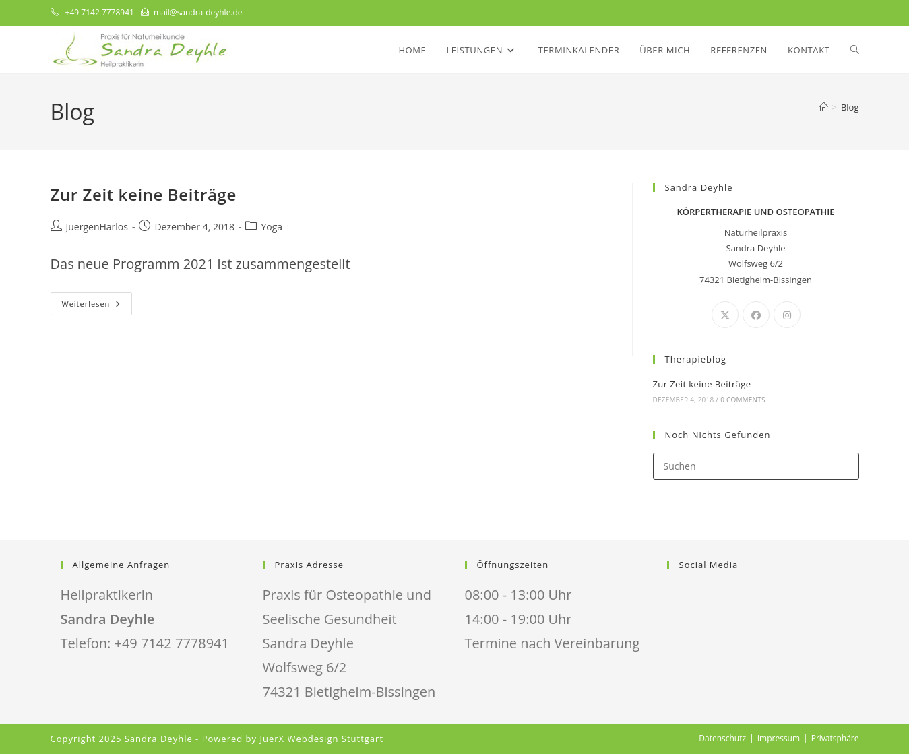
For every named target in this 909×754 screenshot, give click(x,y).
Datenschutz (722, 738)
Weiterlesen (97, 306)
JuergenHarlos (97, 226)
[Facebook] (756, 314)
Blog (850, 107)
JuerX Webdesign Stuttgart (321, 738)
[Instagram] (787, 314)
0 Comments (742, 399)
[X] (725, 314)
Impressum (778, 738)
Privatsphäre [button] (835, 738)
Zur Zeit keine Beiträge (144, 194)
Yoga (271, 226)
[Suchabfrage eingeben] (756, 466)
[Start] (823, 107)
